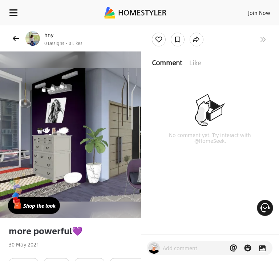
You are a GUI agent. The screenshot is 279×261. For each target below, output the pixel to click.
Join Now (259, 13)
